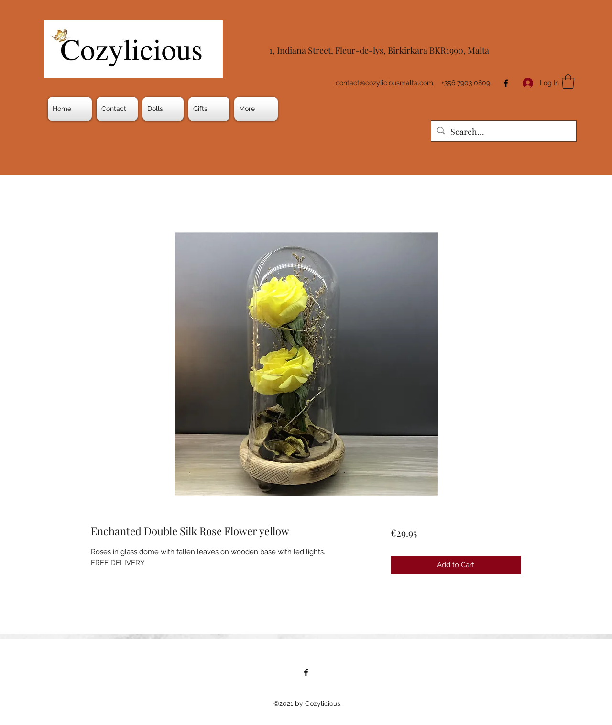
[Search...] (503, 132)
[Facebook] (506, 83)
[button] (163, 109)
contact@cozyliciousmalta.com (384, 83)
